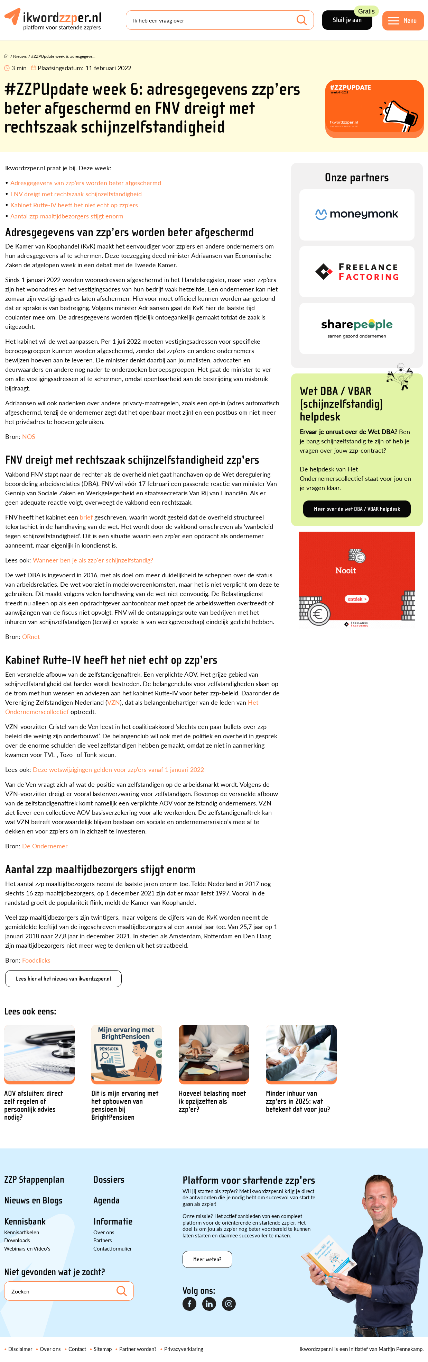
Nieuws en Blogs (33, 1200)
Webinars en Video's (27, 1248)
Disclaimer (20, 1348)
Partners (102, 1240)
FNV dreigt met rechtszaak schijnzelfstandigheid (76, 193)
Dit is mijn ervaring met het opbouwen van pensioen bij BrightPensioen (124, 1105)
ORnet (31, 636)
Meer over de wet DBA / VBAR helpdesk (357, 509)
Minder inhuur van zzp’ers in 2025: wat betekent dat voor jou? (298, 1101)
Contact (77, 1348)
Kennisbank (25, 1221)
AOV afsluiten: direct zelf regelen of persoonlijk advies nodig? (33, 1105)
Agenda (106, 1200)
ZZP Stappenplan (34, 1179)
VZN (113, 702)
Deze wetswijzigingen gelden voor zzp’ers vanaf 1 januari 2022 (118, 769)
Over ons (103, 1232)
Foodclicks (36, 960)
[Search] (220, 20)
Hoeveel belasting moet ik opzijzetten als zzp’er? (212, 1101)
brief (86, 517)
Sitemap (103, 1348)
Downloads (17, 1240)
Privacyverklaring (183, 1348)
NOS (28, 436)
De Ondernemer (45, 845)
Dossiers (108, 1179)
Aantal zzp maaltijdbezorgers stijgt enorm (66, 215)
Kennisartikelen (21, 1232)
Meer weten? (207, 1259)
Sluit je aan (352, 17)
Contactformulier (112, 1248)
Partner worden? (138, 1348)
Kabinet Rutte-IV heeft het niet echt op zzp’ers (74, 204)
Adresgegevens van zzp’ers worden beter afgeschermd (85, 182)
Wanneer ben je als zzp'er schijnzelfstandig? (93, 560)
